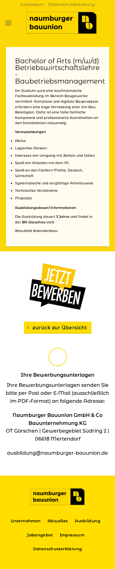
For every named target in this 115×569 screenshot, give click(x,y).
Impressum (32, 4)
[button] (8, 22)
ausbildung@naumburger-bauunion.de (57, 453)
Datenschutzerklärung (71, 4)
